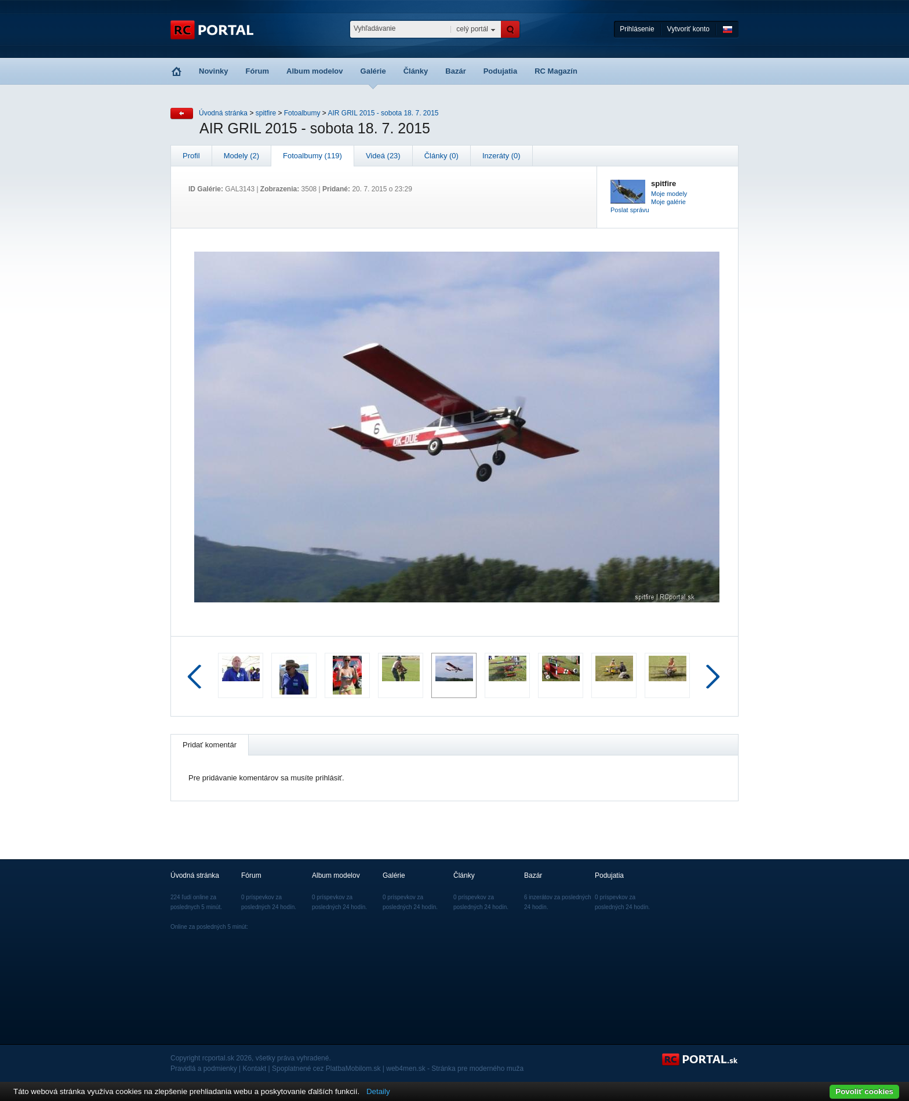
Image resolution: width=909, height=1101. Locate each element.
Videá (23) (383, 155)
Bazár (455, 71)
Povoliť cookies (864, 1091)
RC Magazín (556, 71)
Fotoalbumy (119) (312, 155)
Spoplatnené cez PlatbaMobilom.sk (326, 1068)
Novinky (213, 71)
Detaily (378, 1091)
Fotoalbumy (302, 113)
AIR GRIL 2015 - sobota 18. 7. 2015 (383, 113)
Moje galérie (668, 201)
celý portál (472, 29)
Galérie (373, 71)
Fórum (257, 71)
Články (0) (441, 155)
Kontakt (255, 1068)
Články (415, 71)
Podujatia (500, 71)
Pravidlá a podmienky (203, 1068)
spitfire (266, 113)
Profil (191, 155)
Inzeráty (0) (501, 155)
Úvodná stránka (223, 113)
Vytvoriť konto (688, 29)
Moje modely (669, 193)
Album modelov (314, 71)
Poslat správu (629, 209)
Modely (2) (241, 155)
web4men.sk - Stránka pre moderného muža (454, 1068)
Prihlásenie (637, 29)
